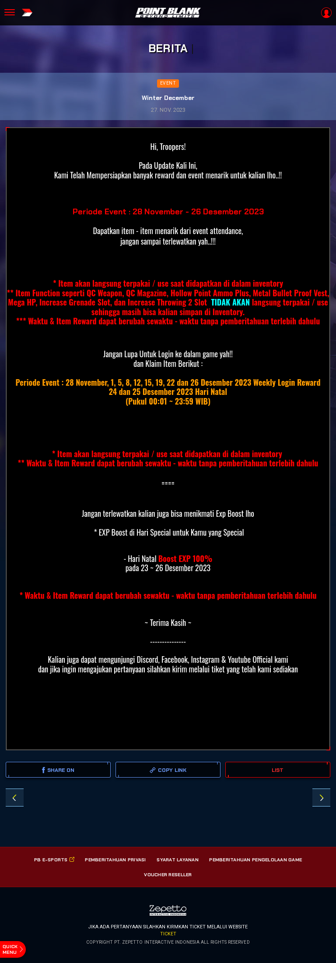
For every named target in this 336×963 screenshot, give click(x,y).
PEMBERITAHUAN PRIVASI (115, 859)
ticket (168, 934)
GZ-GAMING (321, 798)
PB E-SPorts (54, 859)
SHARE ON (58, 770)
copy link (168, 770)
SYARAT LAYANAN (178, 859)
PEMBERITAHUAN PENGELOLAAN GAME (255, 859)
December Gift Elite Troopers (15, 798)
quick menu (10, 949)
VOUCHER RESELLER (168, 874)
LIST (278, 770)
